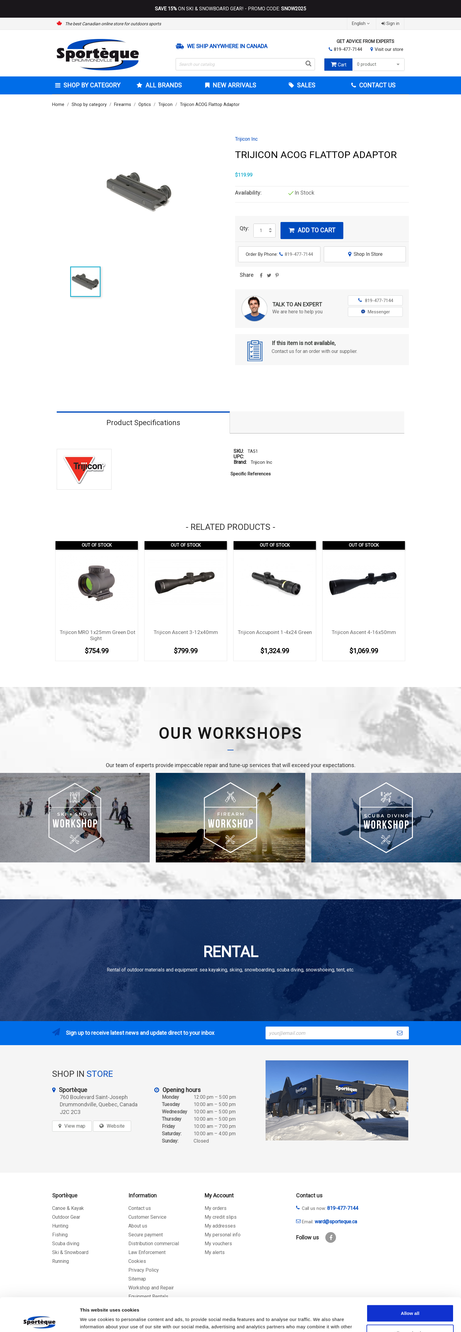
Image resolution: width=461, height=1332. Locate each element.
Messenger (375, 312)
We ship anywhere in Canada (227, 46)
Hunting (60, 1226)
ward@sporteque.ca (336, 1222)
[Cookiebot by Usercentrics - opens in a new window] (39, 1320)
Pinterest (276, 277)
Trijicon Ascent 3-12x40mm (186, 632)
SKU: (239, 451)
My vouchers (218, 1243)
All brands (163, 85)
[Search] (245, 64)
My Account (219, 1195)
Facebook (330, 1237)
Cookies (137, 1261)
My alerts (215, 1252)
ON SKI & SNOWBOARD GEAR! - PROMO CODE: (230, 9)
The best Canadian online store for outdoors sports (113, 23)
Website (116, 1126)
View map (74, 1126)
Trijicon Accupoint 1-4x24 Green (275, 632)
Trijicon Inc (246, 139)
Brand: (240, 462)
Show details (320, 1320)
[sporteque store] (337, 1100)
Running (60, 1261)
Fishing (60, 1235)
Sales (305, 85)
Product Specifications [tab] (143, 422)
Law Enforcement (147, 1252)
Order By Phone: (279, 254)
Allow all (410, 1279)
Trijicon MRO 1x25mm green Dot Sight (97, 635)
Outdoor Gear (66, 1217)
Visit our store (389, 49)
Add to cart (311, 230)
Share (261, 277)
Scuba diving (65, 1243)
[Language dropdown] (361, 23)
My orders (216, 1208)
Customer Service (147, 1217)
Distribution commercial (153, 1243)
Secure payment (145, 1235)
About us (137, 1226)
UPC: (239, 457)
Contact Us (376, 85)
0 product (379, 64)
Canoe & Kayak (68, 1208)
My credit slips (221, 1217)
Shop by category (91, 85)
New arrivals (233, 85)
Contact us (139, 1208)
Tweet (269, 277)
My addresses (220, 1226)
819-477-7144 (348, 49)
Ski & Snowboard (70, 1252)
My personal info (223, 1235)
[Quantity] (261, 230)
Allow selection (410, 1299)
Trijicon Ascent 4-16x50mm (364, 632)
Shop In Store (365, 254)
